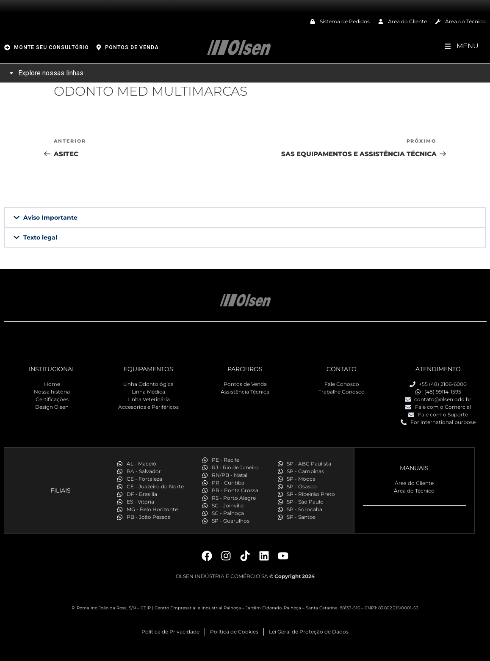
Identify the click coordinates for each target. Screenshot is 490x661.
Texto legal (40, 237)
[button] (245, 217)
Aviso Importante (50, 217)
